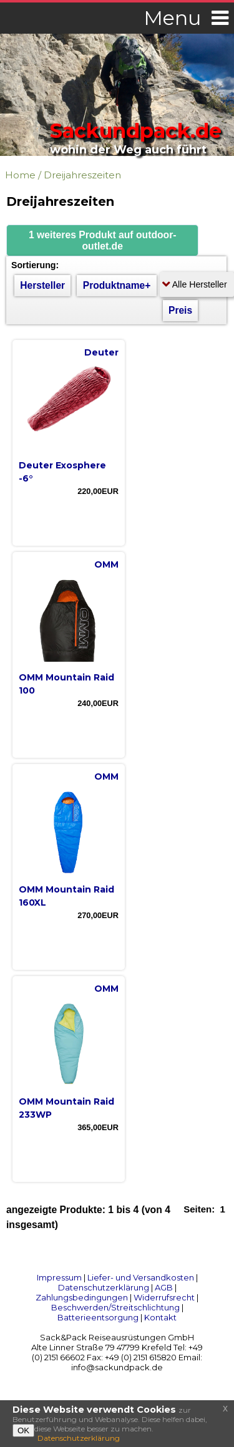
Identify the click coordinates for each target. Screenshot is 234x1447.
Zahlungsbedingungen (82, 1297)
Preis (180, 310)
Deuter (101, 352)
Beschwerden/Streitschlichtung (115, 1307)
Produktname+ (117, 285)
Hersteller (42, 285)
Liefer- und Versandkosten (140, 1277)
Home (20, 175)
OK (23, 1430)
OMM (106, 564)
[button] (102, 240)
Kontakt (160, 1317)
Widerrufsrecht (164, 1297)
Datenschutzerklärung (103, 1287)
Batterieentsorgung (98, 1317)
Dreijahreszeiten (82, 175)
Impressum (59, 1277)
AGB (164, 1287)
